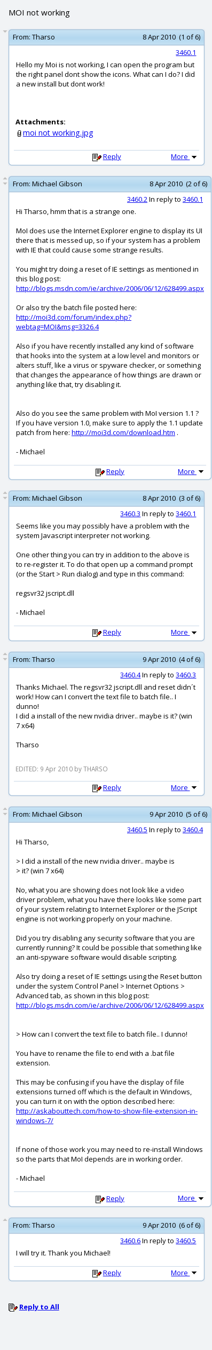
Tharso (43, 37)
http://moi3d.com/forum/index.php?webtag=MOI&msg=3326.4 (73, 321)
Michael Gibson (57, 183)
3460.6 (130, 1240)
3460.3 (130, 513)
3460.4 (130, 675)
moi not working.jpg (58, 133)
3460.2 (137, 199)
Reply (112, 156)
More (185, 156)
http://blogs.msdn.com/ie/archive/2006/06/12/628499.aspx (110, 288)
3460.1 (186, 52)
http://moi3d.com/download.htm (123, 432)
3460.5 (137, 829)
